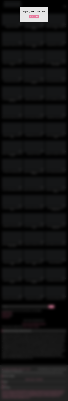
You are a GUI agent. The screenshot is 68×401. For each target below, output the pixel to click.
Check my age (34, 16)
